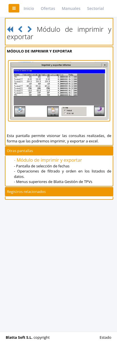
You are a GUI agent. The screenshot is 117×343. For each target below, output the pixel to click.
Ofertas (48, 8)
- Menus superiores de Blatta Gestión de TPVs (53, 181)
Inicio (29, 8)
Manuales (71, 8)
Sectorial (95, 8)
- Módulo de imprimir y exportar (48, 160)
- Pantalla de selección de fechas (41, 166)
